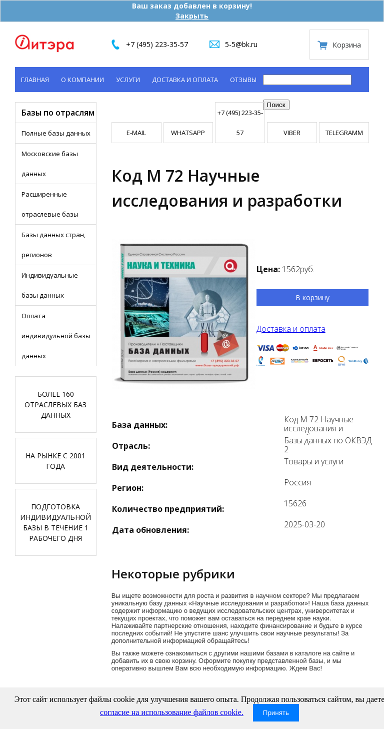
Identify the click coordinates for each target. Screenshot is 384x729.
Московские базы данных (50, 163)
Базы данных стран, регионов (54, 244)
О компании (82, 79)
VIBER (292, 132)
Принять (276, 712)
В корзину (313, 297)
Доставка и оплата (185, 79)
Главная (35, 79)
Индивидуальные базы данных (50, 285)
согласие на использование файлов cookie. (172, 712)
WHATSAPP (188, 132)
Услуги (128, 79)
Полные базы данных (56, 133)
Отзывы (243, 79)
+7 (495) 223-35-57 (157, 44)
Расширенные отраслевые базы (50, 204)
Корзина (346, 45)
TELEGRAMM (344, 132)
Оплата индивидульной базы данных (56, 335)
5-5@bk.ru (241, 44)
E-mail (136, 132)
